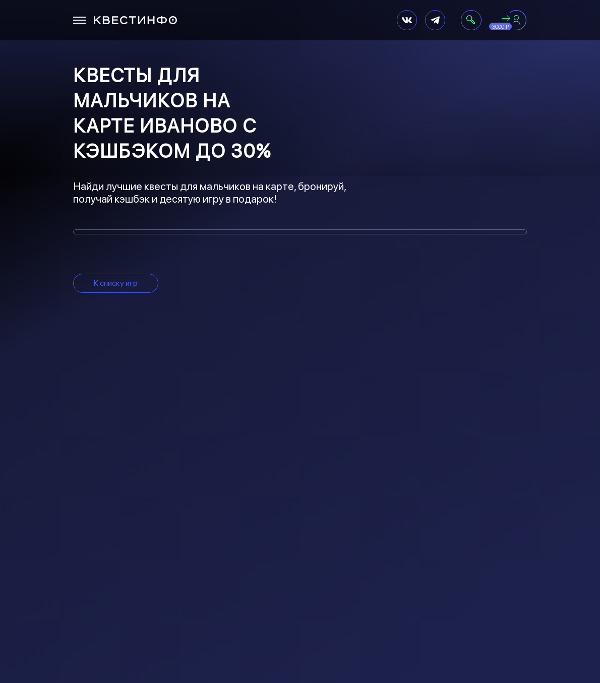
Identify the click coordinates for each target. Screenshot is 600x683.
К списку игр (116, 283)
